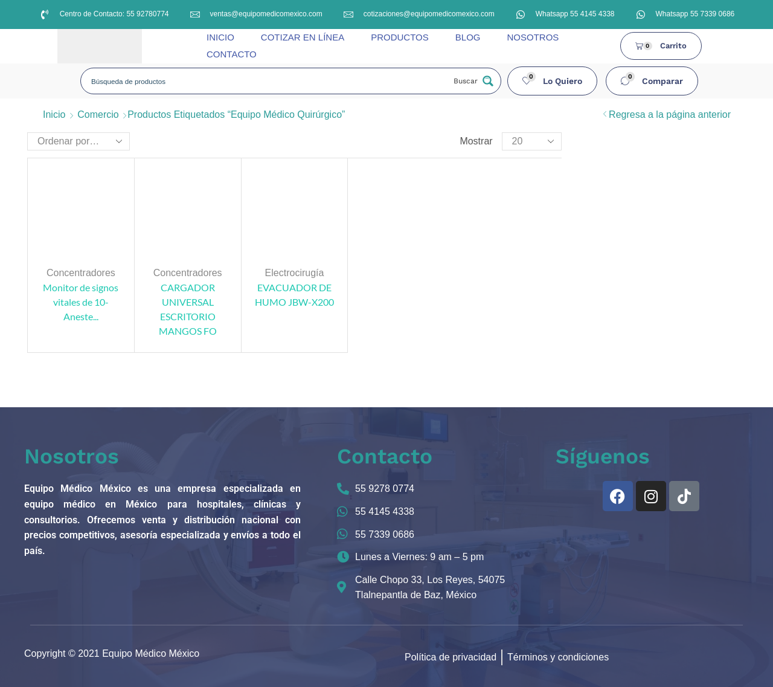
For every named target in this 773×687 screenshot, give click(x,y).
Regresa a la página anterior (670, 114)
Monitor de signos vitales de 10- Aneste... (80, 302)
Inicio (54, 114)
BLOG (468, 37)
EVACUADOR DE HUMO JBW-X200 (294, 295)
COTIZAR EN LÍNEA (302, 37)
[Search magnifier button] (472, 81)
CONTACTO (232, 54)
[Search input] (266, 81)
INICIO (220, 37)
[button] (552, 80)
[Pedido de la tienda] (78, 141)
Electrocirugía (294, 273)
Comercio (97, 114)
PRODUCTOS (400, 37)
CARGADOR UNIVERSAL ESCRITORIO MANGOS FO (188, 309)
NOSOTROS (533, 37)
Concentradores (81, 273)
